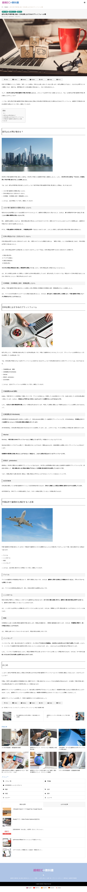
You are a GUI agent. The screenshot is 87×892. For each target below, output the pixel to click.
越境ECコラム (12, 11)
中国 (36, 707)
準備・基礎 (4, 11)
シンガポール (22, 707)
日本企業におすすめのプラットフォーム (14, 117)
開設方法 (19, 11)
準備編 (49, 781)
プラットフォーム (30, 707)
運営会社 (66, 878)
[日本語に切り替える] (58, 888)
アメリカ (10, 707)
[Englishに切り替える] (28, 888)
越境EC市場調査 (73, 878)
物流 (6, 793)
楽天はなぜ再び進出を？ (10, 115)
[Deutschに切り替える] (51, 888)
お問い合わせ (43, 878)
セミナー (7, 797)
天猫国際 (39, 707)
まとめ (5, 120)
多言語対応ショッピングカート (13, 785)
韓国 (43, 707)
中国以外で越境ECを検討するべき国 (13, 119)
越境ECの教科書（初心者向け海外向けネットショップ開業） (24, 878)
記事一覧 (49, 878)
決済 (48, 789)
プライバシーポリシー (57, 878)
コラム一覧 (8, 781)
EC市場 (5, 707)
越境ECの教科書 (40, 883)
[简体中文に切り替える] (36, 888)
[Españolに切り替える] (43, 888)
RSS (43, 875)
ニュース (49, 797)
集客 (48, 793)
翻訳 (6, 789)
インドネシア (16, 707)
